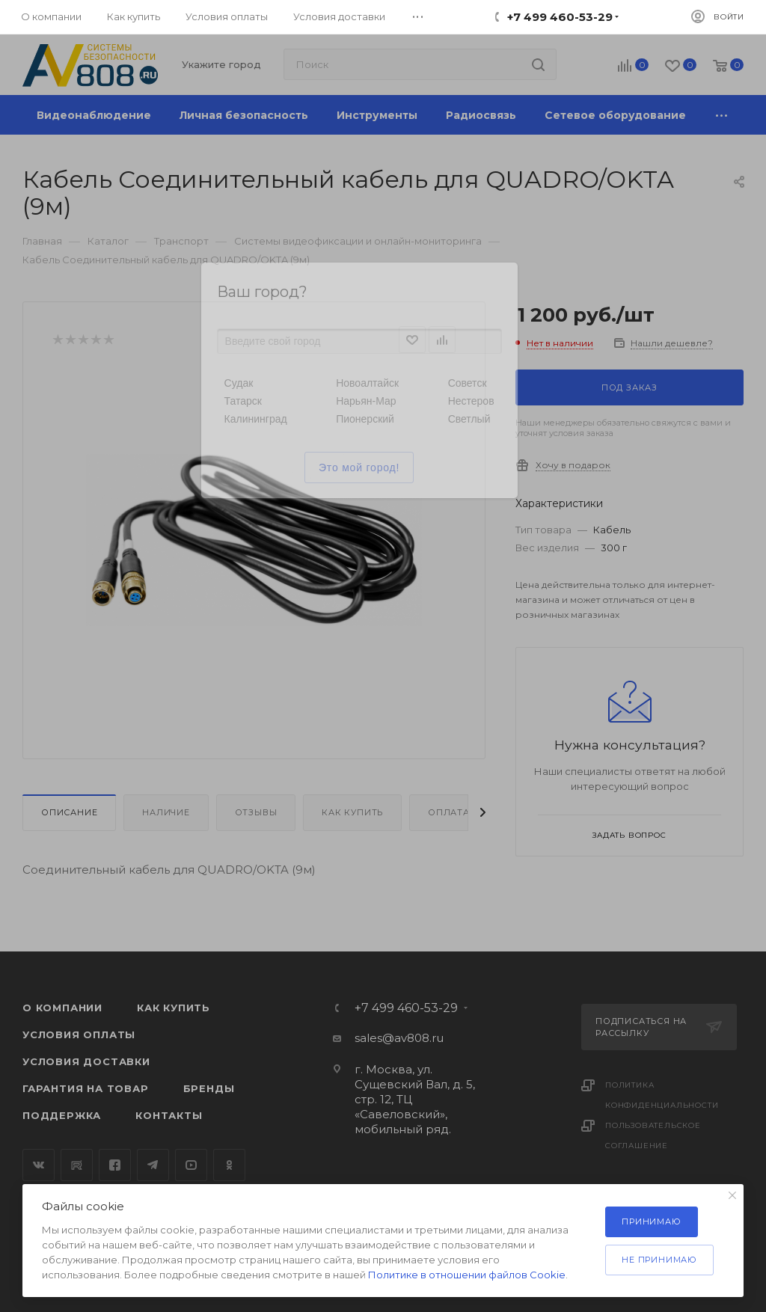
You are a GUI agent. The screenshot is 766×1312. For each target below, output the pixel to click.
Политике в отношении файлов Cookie (467, 1275)
